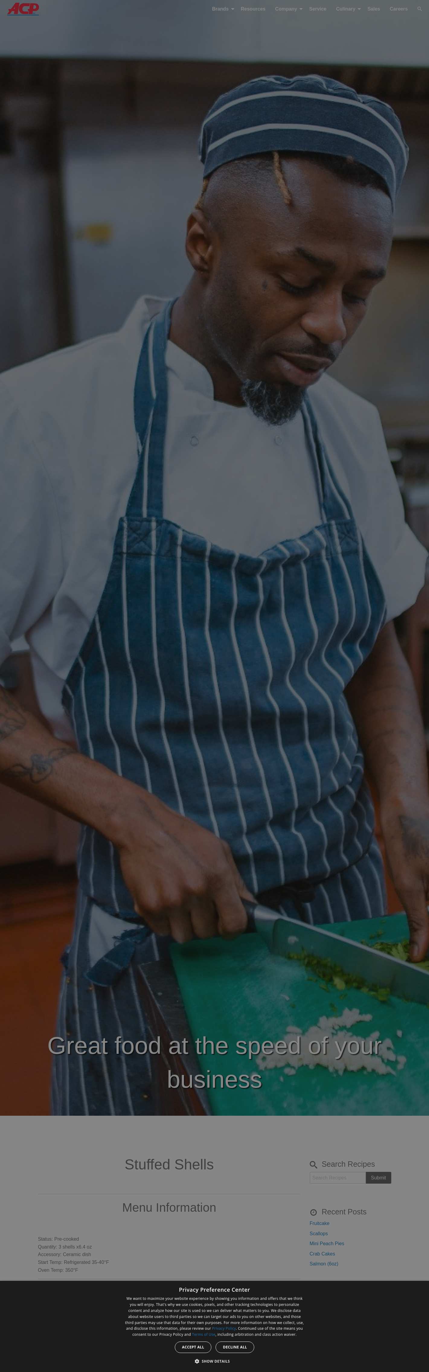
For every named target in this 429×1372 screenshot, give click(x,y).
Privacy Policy (224, 1328)
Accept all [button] (193, 1347)
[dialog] (214, 1326)
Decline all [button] (235, 1347)
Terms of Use (203, 1334)
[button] (214, 1361)
